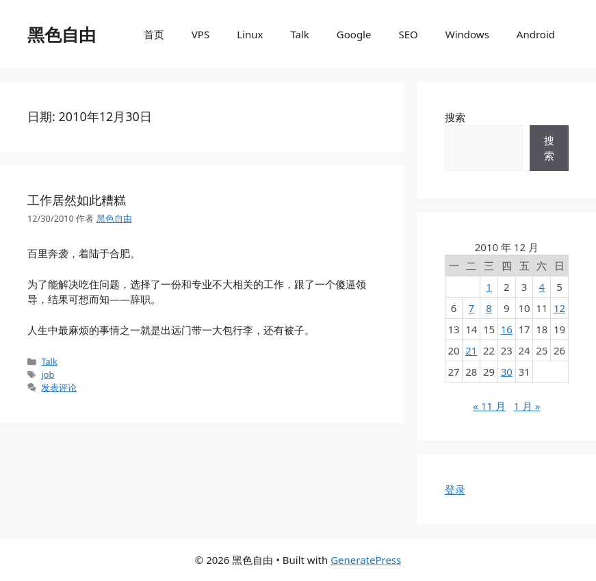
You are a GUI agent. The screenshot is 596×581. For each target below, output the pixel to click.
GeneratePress (366, 560)
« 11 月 (489, 406)
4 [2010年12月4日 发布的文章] (542, 287)
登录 (455, 489)
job (47, 374)
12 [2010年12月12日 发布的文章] (559, 308)
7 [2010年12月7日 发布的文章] (472, 308)
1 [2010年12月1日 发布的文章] (489, 287)
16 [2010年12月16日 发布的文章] (507, 329)
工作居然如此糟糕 (76, 200)
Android (536, 34)
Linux (250, 34)
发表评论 (59, 387)
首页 (154, 34)
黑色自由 (61, 34)
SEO (407, 34)
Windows (467, 34)
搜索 (455, 117)
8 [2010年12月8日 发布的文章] (489, 308)
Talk (299, 34)
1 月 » (526, 406)
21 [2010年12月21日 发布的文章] (471, 350)
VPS (200, 34)
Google (354, 34)
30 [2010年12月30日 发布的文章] (507, 371)
